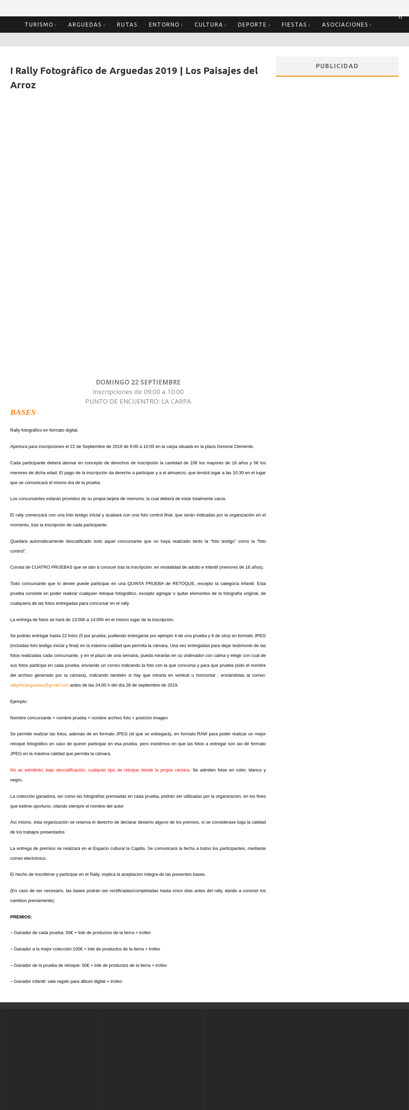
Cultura (209, 24)
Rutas (127, 24)
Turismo (39, 24)
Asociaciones (345, 24)
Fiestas (294, 24)
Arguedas (85, 24)
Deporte (252, 24)
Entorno (164, 24)
